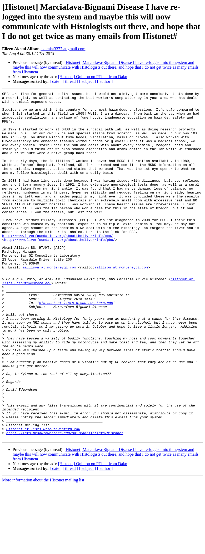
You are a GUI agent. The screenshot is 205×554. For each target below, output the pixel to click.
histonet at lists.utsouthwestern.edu (76, 345)
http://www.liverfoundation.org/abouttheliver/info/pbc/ (57, 264)
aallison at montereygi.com (49, 302)
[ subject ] (87, 81)
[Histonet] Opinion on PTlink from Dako (92, 76)
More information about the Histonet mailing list (43, 549)
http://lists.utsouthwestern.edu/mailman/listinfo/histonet (64, 501)
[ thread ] (70, 81)
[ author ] (105, 81)
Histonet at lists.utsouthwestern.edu (43, 496)
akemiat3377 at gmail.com (63, 49)
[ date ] (56, 81)
